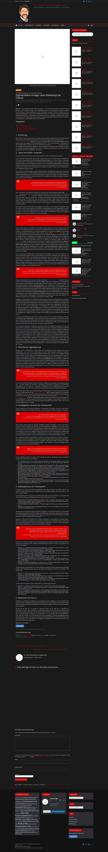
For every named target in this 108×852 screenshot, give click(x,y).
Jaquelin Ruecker (80, 228)
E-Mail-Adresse (19, 767)
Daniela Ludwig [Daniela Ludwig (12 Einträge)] (18, 805)
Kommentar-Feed (73, 821)
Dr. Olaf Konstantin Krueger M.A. (33, 100)
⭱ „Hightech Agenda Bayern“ (40, 392)
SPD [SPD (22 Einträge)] (33, 826)
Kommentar (18, 735)
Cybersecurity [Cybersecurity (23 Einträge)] (33, 804)
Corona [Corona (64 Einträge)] (19, 804)
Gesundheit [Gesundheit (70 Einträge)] (33, 811)
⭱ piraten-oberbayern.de (25, 635)
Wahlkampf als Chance (23, 131)
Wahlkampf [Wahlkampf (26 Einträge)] (19, 832)
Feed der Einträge (73, 819)
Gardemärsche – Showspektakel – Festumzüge (82, 196)
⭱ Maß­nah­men (56, 233)
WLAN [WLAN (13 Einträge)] (36, 832)
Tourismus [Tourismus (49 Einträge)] (22, 829)
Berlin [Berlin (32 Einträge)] (26, 797)
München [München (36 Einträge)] (33, 819)
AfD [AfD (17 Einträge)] (22, 797)
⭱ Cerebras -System (21, 397)
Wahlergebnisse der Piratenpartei (26, 130)
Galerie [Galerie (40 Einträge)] (23, 811)
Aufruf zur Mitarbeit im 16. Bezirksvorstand (29, 646)
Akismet (28, 756)
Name (16, 759)
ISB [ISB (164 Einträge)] (25, 813)
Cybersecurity (63, 100)
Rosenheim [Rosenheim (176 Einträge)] (22, 826)
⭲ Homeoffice (19, 241)
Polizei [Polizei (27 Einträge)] (33, 821)
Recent (82, 156)
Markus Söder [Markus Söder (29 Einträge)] (22, 817)
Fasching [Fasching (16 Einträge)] (22, 809)
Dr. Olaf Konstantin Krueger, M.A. (50, 5)
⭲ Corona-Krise (54, 144)
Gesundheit (23, 101)
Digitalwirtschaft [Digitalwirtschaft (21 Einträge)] (31, 807)
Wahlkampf (43, 101)
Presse (62, 25)
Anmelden (71, 817)
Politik (20, 25)
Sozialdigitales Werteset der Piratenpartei (28, 128)
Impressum (17, 846)
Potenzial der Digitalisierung (24, 127)
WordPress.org (72, 823)
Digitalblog (55, 25)
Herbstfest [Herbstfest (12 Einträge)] (18, 813)
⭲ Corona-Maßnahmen (53, 280)
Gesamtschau (90, 242)
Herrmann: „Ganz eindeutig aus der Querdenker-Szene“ (86, 60)
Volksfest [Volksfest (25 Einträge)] (30, 830)
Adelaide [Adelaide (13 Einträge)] (17, 797)
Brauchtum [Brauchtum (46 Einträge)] (22, 799)
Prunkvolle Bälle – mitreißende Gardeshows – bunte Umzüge (82, 271)
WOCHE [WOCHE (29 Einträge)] (18, 834)
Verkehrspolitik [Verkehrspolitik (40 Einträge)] (21, 830)
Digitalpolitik (18, 101)
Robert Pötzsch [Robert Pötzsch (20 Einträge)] (32, 824)
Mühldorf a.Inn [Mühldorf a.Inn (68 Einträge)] (22, 819)
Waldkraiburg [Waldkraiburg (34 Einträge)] (29, 832)
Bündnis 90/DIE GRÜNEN (46, 100)
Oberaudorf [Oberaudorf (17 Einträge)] (18, 821)
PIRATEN (39, 101)
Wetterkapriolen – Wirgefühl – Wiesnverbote (87, 185)
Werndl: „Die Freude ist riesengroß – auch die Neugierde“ (51, 649)
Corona (58, 100)
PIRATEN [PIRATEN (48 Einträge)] (26, 821)
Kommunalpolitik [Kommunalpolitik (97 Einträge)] (23, 815)
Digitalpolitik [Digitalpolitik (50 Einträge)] (20, 807)
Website (17, 774)
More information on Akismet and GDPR (43, 756)
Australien (46, 25)
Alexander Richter (81, 234)
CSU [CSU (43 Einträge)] (26, 804)
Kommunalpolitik (29, 101)
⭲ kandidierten (36, 508)
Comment (90, 156)
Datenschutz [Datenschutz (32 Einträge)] (27, 805)
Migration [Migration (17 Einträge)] (30, 817)
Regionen (38, 25)
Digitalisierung (29, 25)
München (35, 101)
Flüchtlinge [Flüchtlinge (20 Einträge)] (28, 809)
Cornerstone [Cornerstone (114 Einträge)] (30, 801)
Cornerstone (54, 100)
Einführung (20, 124)
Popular (75, 156)
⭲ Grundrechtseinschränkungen (34, 477)
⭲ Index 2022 (30, 637)
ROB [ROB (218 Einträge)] (22, 823)
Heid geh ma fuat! (86, 206)
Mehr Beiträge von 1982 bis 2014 (76, 833)
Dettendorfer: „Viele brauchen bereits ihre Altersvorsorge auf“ (86, 113)
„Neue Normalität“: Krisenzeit (25, 126)
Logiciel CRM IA (80, 222)
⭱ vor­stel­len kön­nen (61, 395)
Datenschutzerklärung (25, 846)
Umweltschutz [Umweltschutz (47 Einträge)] (33, 829)
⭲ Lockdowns (29, 195)
